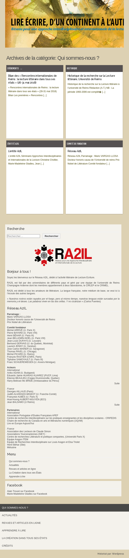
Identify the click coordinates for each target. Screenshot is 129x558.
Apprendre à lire (17, 476)
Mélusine (11, 447)
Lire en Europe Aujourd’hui (20, 423)
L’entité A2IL (15, 151)
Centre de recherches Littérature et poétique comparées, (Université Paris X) (46, 436)
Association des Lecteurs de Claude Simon (29, 431)
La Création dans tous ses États (25, 472)
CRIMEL (104, 285)
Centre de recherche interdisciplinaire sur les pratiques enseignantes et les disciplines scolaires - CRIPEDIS (61, 418)
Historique (72, 68)
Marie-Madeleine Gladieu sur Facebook (27, 494)
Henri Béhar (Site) (16, 444)
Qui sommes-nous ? (19, 461)
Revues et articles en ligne (22, 469)
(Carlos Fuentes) (92, 301)
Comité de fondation (76, 143)
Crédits (7, 545)
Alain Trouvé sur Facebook (20, 491)
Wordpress (118, 553)
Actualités (14, 465)
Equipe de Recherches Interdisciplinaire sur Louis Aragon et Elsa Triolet (43, 442)
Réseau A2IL (75, 151)
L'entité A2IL (13, 143)
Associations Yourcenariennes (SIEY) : (26, 434)
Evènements (13, 68)
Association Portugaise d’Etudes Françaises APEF (32, 415)
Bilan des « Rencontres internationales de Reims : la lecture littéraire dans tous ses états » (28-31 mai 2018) (32, 79)
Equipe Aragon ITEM (17, 439)
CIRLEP (90, 285)
